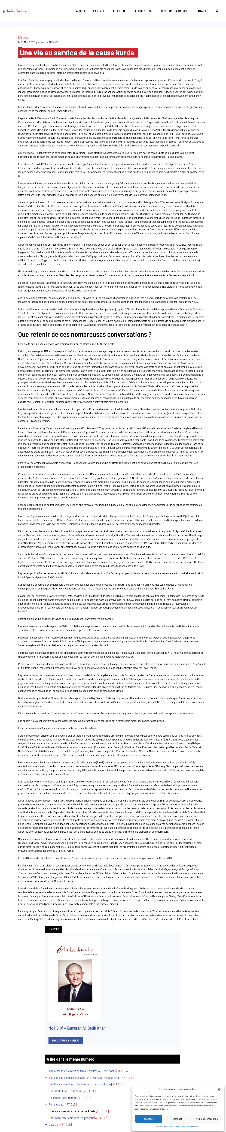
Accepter (149, 1117)
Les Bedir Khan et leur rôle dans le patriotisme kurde (27, 197)
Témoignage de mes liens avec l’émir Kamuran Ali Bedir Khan (28, 187)
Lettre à (11, 252)
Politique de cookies (164, 1125)
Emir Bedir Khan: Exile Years (23, 206)
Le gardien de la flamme (21, 217)
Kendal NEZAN (93, 45)
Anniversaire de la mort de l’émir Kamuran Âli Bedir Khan (25, 176)
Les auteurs (117, 6)
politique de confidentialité (45, 1118)
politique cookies (68, 1118)
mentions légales (21, 1118)
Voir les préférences (207, 1117)
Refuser (177, 1117)
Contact (197, 6)
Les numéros (140, 6)
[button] (219, 1088)
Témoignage (14, 223)
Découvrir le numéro (23, 138)
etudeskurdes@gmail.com (101, 1098)
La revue (96, 6)
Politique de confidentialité (186, 1125)
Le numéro (11, 41)
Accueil (78, 6)
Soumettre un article (170, 6)
